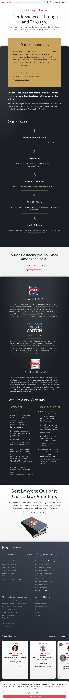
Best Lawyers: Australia (9, 570)
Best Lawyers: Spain (8, 573)
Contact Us (38, 615)
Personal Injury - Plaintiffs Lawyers (12, 601)
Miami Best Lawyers (41, 587)
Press (37, 609)
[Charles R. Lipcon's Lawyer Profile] (42, 649)
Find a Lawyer (10, 554)
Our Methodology (41, 603)
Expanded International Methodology (26, 76)
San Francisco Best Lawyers (43, 581)
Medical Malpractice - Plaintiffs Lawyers (14, 603)
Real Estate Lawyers (8, 623)
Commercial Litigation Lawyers (11, 621)
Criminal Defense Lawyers (10, 612)
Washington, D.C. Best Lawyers (44, 573)
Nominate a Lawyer (33, 271)
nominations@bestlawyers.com (21, 474)
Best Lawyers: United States (10, 564)
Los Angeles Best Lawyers (43, 567)
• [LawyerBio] (15, 677)
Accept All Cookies (34, 697)
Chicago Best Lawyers (42, 570)
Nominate (29, 554)
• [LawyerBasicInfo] (12, 677)
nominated (52, 353)
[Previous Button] (3, 660)
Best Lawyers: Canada (9, 567)
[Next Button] (27, 660)
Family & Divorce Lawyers (10, 609)
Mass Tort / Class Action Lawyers (12, 606)
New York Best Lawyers (42, 564)
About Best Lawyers (41, 601)
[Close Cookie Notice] (67, 683)
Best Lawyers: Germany (9, 576)
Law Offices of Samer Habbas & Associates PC (15, 658)
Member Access (48, 554)
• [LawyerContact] (17, 677)
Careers (37, 612)
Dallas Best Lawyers (41, 579)
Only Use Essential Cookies (34, 693)
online (20, 470)
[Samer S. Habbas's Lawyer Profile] (15, 649)
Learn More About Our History (34, 512)
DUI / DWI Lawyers (8, 615)
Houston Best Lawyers (42, 576)
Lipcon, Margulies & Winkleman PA (42, 657)
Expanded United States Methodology (27, 73)
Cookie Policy (55, 686)
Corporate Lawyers (8, 618)
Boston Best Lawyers (41, 584)
